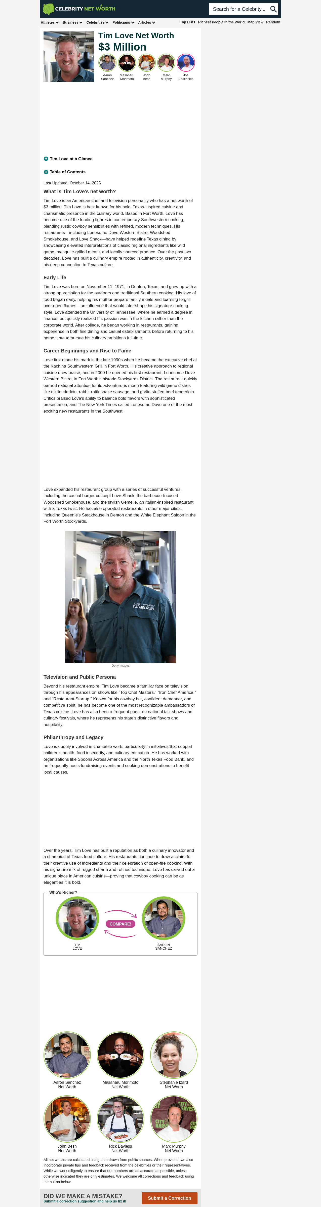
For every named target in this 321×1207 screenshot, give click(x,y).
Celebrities (97, 22)
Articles (146, 22)
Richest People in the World (221, 22)
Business (73, 22)
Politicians (123, 22)
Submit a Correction (169, 1198)
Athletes (50, 22)
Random (273, 22)
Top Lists (187, 22)
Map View (255, 22)
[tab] (120, 159)
